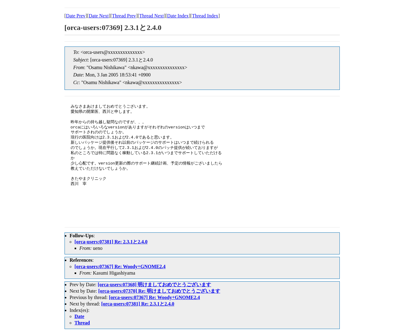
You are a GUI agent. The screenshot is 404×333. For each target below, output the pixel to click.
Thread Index (205, 15)
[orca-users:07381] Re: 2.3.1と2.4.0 (111, 241)
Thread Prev (124, 15)
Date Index (178, 15)
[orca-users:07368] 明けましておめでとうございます (154, 284)
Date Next (99, 15)
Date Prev (76, 15)
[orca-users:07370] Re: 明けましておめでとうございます (159, 291)
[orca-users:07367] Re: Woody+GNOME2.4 (120, 266)
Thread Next (151, 15)
